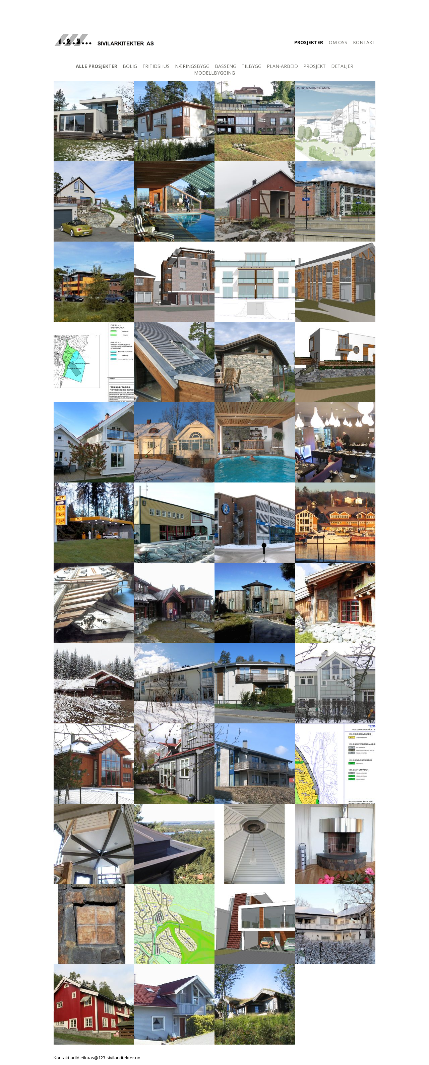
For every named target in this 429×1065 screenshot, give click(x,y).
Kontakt (364, 42)
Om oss (338, 42)
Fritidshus (156, 66)
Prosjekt (314, 66)
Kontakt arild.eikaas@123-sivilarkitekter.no (97, 1058)
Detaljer (342, 66)
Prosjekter (308, 42)
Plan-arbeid (282, 66)
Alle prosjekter (96, 66)
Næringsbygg (192, 66)
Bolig (130, 66)
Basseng (225, 66)
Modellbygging (214, 73)
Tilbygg (251, 66)
